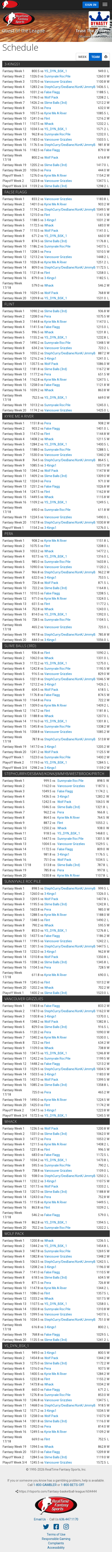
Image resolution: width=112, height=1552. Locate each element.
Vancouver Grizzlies (58, 81)
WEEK (82, 57)
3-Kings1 (50, 220)
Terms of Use (56, 1534)
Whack (49, 124)
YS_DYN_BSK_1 (55, 71)
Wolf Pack (51, 97)
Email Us (40, 1519)
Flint (47, 118)
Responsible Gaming (56, 1539)
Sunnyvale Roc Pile (57, 76)
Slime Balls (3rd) (55, 102)
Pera (47, 108)
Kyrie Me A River (55, 113)
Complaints (56, 1543)
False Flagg (52, 92)
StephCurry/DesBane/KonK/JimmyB (69, 87)
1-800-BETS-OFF (72, 1485)
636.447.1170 (68, 1519)
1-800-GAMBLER (45, 1485)
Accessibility (56, 1547)
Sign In (90, 4)
